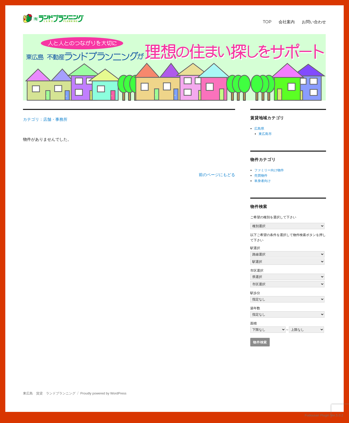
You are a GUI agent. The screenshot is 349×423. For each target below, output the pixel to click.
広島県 (259, 128)
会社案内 (287, 21)
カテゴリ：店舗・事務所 (45, 119)
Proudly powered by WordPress (103, 393)
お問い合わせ (314, 21)
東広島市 (265, 134)
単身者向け (262, 181)
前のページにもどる (217, 175)
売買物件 (260, 175)
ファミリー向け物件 (269, 170)
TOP (267, 21)
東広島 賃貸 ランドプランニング (49, 393)
